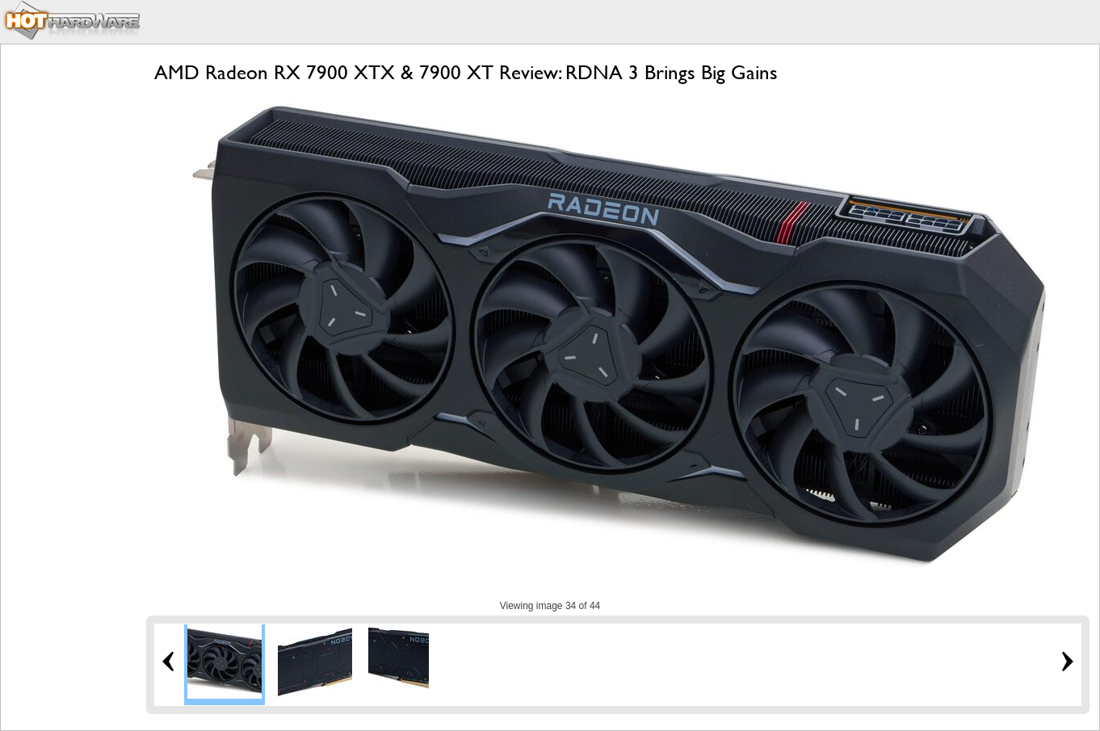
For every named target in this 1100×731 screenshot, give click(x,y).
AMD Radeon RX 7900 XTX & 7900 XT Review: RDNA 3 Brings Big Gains (466, 72)
